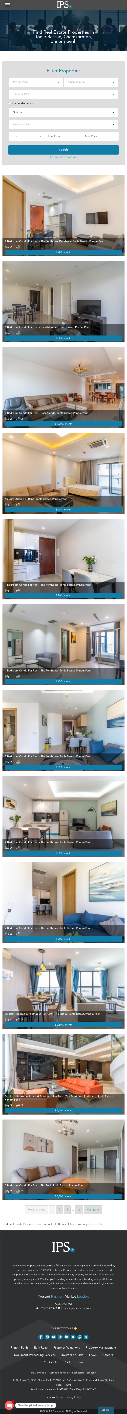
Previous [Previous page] (36, 1209)
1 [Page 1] (52, 1209)
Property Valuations (66, 1348)
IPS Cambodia (38, 1372)
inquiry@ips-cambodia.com (74, 1308)
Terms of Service (55, 1397)
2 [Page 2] (59, 1209)
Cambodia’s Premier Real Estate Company (72, 1372)
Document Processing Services (35, 1355)
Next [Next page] (93, 1209)
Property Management (101, 1348)
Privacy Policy (73, 1397)
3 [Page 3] (67, 1209)
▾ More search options (63, 157)
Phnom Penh (70, 1270)
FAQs (93, 1355)
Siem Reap (88, 1270)
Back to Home (74, 1362)
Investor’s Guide (72, 1355)
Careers (107, 1355)
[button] (7, 5)
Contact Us (51, 1362)
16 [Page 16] (78, 1209)
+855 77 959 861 (47, 1308)
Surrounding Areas (21, 103)
